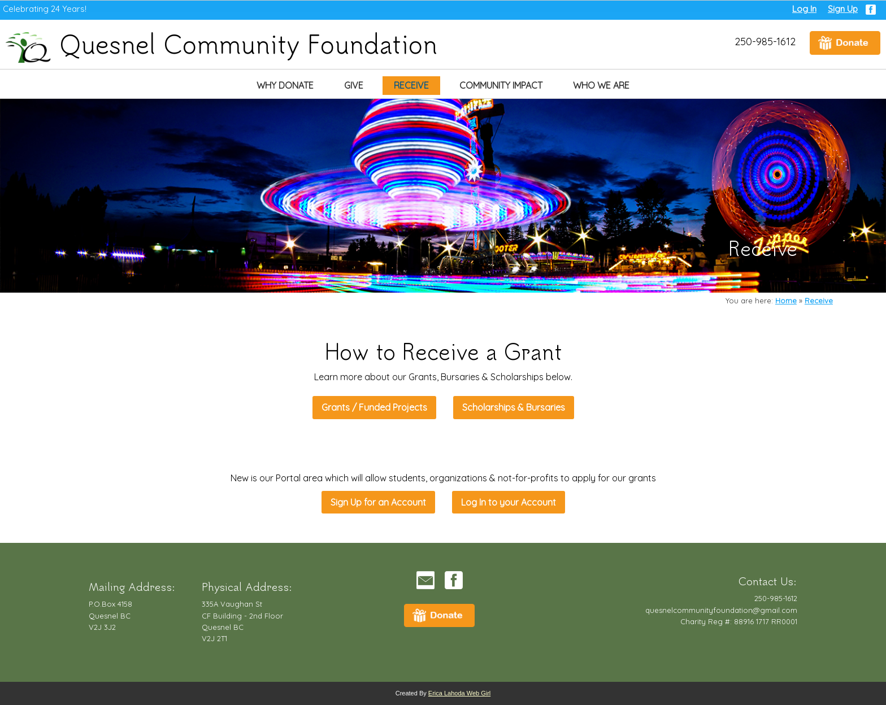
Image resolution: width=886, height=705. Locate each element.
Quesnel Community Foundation (221, 43)
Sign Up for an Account (378, 502)
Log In (804, 8)
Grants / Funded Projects (374, 407)
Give (353, 85)
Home (786, 300)
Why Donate (285, 85)
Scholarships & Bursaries (513, 407)
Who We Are (601, 85)
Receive (411, 85)
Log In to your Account (508, 502)
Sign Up (843, 8)
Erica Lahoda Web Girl (459, 693)
